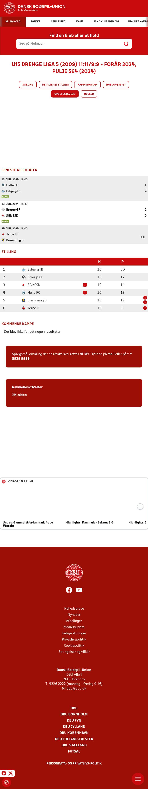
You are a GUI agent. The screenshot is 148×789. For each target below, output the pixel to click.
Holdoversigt (116, 85)
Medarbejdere (74, 627)
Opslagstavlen (64, 94)
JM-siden (19, 394)
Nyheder (74, 614)
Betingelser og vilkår (74, 651)
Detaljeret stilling (55, 85)
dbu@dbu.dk (76, 688)
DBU (74, 708)
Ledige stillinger (74, 633)
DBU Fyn (74, 720)
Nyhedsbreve (74, 608)
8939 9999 (21, 358)
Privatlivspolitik (74, 639)
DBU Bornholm (74, 714)
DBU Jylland (74, 726)
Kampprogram (87, 85)
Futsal (74, 751)
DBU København (74, 732)
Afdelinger (74, 620)
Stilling (27, 85)
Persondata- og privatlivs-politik (74, 763)
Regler (89, 94)
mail (111, 353)
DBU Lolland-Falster (74, 739)
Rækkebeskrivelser (27, 387)
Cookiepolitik (74, 645)
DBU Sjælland (74, 745)
